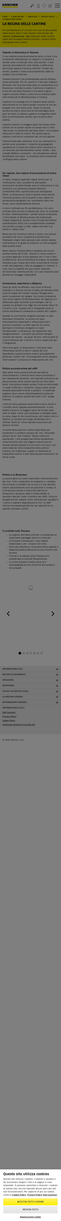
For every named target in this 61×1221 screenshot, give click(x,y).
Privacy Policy (34, 1195)
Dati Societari (50, 1195)
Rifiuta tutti (30, 1210)
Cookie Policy (19, 1195)
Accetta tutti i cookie (30, 1202)
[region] (30, 1195)
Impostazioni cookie (30, 1217)
